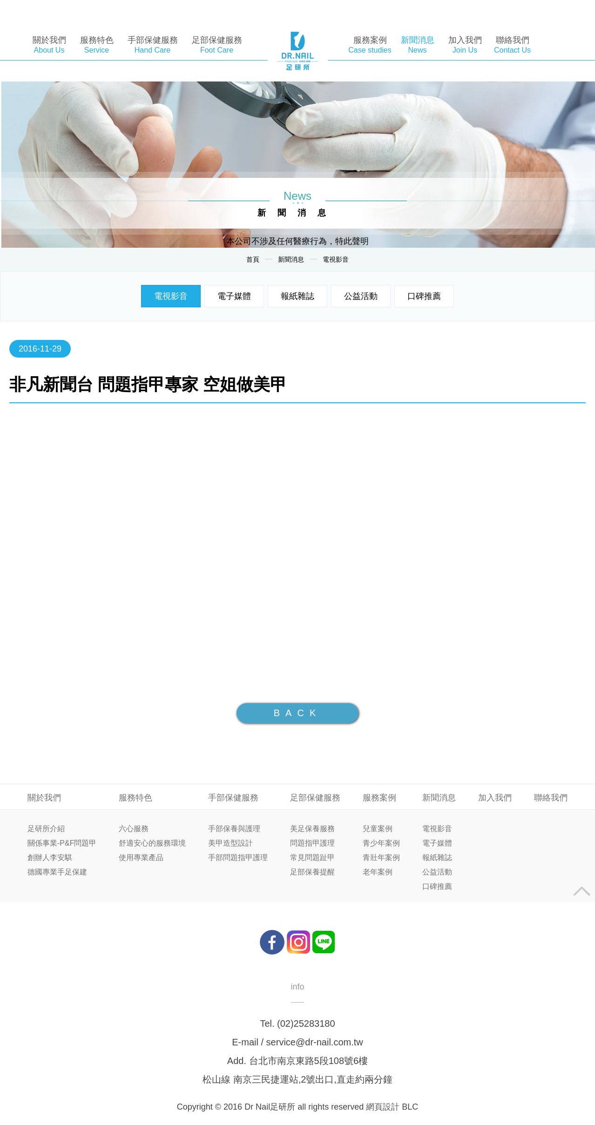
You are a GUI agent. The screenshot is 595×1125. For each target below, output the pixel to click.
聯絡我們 (551, 797)
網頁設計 (382, 1106)
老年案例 (377, 872)
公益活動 (361, 296)
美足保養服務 (312, 829)
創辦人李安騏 (49, 857)
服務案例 (379, 797)
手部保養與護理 (234, 829)
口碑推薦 (424, 296)
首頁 (252, 259)
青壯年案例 (381, 857)
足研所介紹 (46, 829)
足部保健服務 (315, 797)
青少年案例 (381, 843)
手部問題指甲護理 (238, 857)
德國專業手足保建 (57, 872)
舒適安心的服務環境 (152, 843)
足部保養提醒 (312, 872)
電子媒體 (234, 296)
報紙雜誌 (297, 296)
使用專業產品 (141, 857)
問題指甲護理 (312, 843)
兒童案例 (377, 829)
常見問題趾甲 (312, 857)
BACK (297, 713)
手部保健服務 (233, 797)
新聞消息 (291, 259)
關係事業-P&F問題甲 (61, 843)
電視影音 (336, 259)
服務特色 (135, 797)
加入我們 (495, 797)
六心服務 (134, 829)
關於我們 (44, 797)
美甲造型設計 (230, 843)
